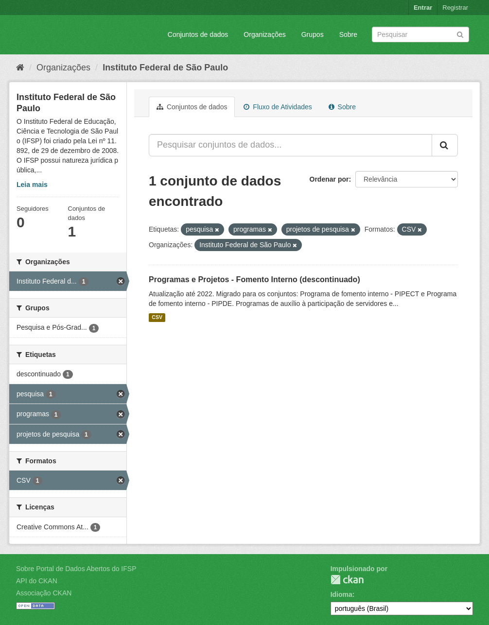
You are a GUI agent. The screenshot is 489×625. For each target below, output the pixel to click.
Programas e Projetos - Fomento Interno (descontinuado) (254, 279)
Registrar (455, 7)
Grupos (312, 34)
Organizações (264, 34)
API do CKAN (36, 581)
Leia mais (32, 184)
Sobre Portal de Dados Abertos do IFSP (76, 569)
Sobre (348, 34)
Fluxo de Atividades (278, 107)
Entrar (423, 7)
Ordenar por (329, 179)
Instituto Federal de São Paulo (165, 67)
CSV (157, 318)
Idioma (341, 594)
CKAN (347, 579)
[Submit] (460, 34)
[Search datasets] (420, 34)
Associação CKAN (43, 593)
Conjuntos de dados (198, 34)
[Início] (20, 67)
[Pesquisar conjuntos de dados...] (290, 145)
